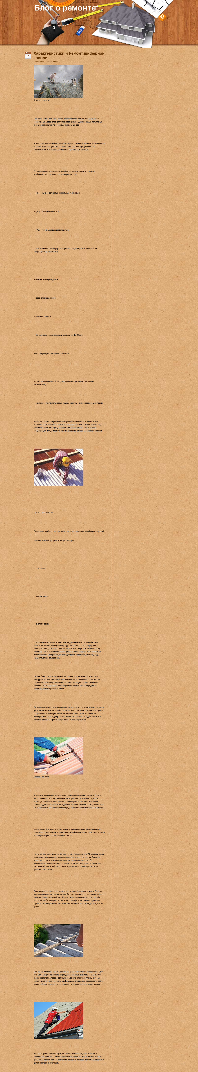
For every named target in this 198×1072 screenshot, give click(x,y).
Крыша (49, 61)
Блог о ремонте (65, 7)
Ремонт (56, 61)
